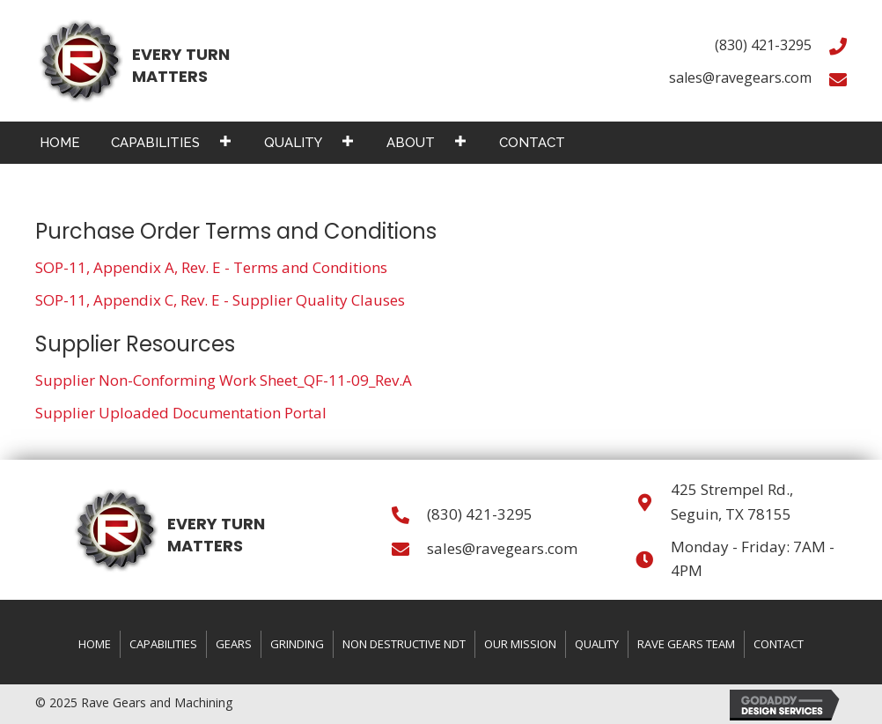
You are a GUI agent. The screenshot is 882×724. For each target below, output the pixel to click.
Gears (234, 644)
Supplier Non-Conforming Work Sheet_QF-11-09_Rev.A (223, 380)
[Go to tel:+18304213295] (838, 45)
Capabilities (163, 644)
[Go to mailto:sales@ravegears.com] (838, 78)
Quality (597, 644)
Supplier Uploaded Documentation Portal (181, 413)
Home (94, 644)
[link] (59, 140)
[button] (225, 140)
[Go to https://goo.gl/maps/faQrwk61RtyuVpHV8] (644, 501)
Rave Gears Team (686, 644)
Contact (778, 644)
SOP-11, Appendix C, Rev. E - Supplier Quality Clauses (220, 300)
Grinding (297, 644)
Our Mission (520, 644)
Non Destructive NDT (404, 644)
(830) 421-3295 (763, 45)
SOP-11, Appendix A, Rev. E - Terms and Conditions (211, 267)
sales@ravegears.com (740, 77)
